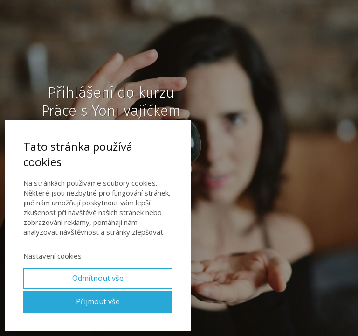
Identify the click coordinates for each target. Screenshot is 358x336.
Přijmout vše (98, 301)
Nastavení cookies (52, 255)
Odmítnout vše (98, 278)
